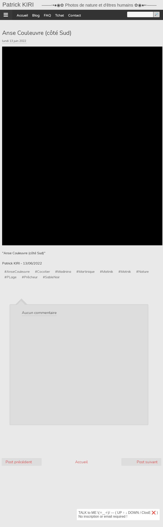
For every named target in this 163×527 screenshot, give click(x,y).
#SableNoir (51, 277)
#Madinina (63, 271)
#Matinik (106, 271)
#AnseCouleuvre (17, 271)
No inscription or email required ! (103, 516)
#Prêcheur (30, 277)
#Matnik (124, 271)
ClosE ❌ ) (150, 512)
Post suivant (147, 461)
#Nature (142, 271)
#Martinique (85, 271)
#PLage (10, 277)
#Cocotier (42, 271)
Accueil (81, 461)
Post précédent (19, 461)
